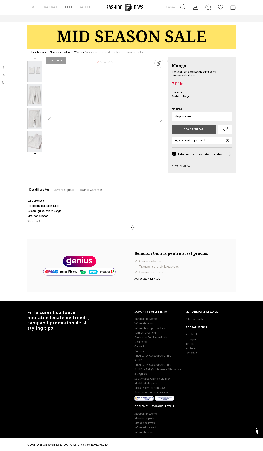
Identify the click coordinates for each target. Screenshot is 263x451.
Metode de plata (144, 418)
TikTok (190, 343)
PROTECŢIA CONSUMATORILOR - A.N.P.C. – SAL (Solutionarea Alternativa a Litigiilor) (157, 369)
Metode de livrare (144, 423)
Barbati (51, 7)
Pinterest (191, 353)
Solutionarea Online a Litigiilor (152, 378)
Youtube (191, 348)
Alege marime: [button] (202, 116)
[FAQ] (208, 7)
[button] (134, 227)
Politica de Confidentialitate (150, 337)
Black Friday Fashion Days (149, 387)
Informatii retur (143, 323)
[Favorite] (221, 7)
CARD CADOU (165, 18)
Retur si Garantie (90, 190)
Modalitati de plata (145, 383)
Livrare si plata (64, 190)
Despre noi (140, 341)
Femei (32, 7)
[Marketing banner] (131, 35)
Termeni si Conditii (145, 332)
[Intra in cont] (196, 7)
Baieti (84, 7)
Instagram (192, 339)
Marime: (177, 108)
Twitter (3, 82)
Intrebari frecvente (145, 318)
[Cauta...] (175, 7)
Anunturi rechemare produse (151, 392)
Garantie (139, 351)
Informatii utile (194, 319)
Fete (69, 7)
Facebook (191, 334)
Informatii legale (202, 312)
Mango (179, 65)
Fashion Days (180, 96)
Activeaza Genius (147, 278)
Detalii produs (39, 190)
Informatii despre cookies (149, 328)
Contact (139, 346)
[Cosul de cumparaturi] (232, 7)
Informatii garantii (145, 427)
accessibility (256, 431)
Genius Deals (130, 18)
